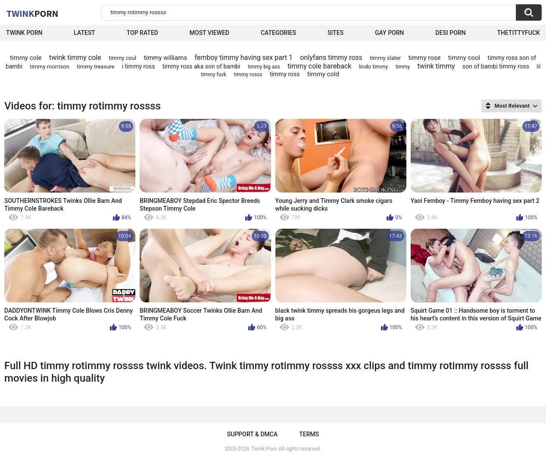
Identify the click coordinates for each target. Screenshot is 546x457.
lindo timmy (373, 66)
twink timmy (436, 66)
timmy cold (323, 74)
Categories (278, 32)
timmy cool (464, 58)
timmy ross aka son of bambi (201, 66)
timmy (403, 67)
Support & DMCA (252, 434)
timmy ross (285, 74)
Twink (32, 13)
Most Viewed (209, 32)
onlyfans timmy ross (331, 57)
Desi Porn (450, 32)
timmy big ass (264, 67)
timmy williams (165, 58)
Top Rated (142, 32)
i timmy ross (138, 66)
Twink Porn (24, 32)
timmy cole (26, 58)
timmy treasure (95, 66)
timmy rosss (248, 75)
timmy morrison (49, 66)
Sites (335, 32)
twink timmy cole (75, 57)
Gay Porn (389, 32)
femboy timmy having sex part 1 (244, 57)
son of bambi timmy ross (495, 66)
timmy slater (385, 58)
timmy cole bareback (319, 66)
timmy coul (122, 58)
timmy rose (425, 58)
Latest (84, 32)
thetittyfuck (518, 32)
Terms (309, 434)
